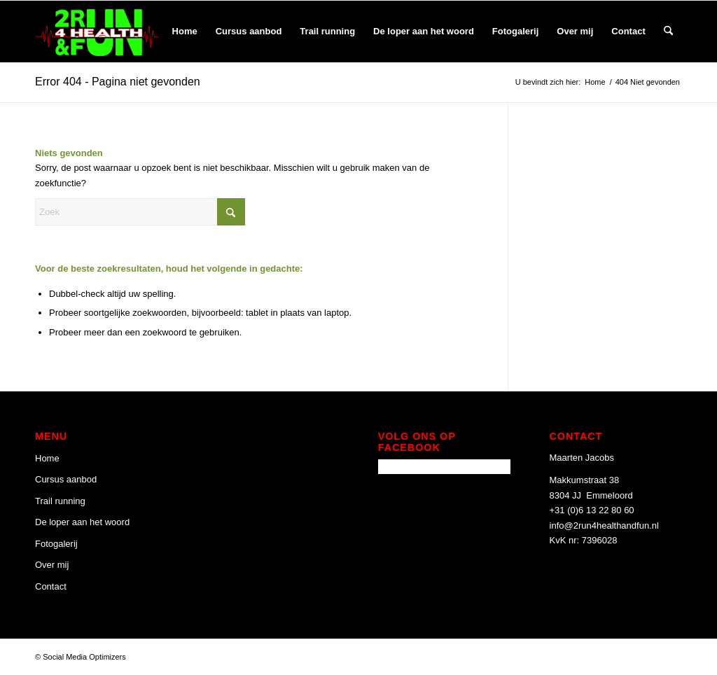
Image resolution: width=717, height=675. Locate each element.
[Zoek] (668, 31)
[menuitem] (185, 31)
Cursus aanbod (66, 479)
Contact (51, 586)
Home (47, 458)
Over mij (52, 564)
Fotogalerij (56, 543)
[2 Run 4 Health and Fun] (96, 31)
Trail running (60, 501)
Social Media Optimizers (84, 657)
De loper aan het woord (82, 522)
